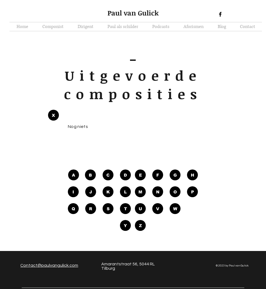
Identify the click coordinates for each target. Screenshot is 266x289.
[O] (175, 191)
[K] (108, 191)
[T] (125, 208)
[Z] (140, 225)
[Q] (73, 208)
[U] (140, 208)
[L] (125, 191)
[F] (157, 174)
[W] (175, 208)
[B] (90, 174)
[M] (140, 191)
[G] (175, 174)
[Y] (125, 225)
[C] (108, 174)
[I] (73, 191)
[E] (140, 174)
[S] (108, 208)
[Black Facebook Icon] (220, 14)
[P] (192, 191)
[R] (90, 208)
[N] (157, 191)
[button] (53, 115)
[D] (125, 174)
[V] (157, 208)
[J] (90, 191)
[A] (73, 174)
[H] (192, 174)
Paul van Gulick (133, 12)
